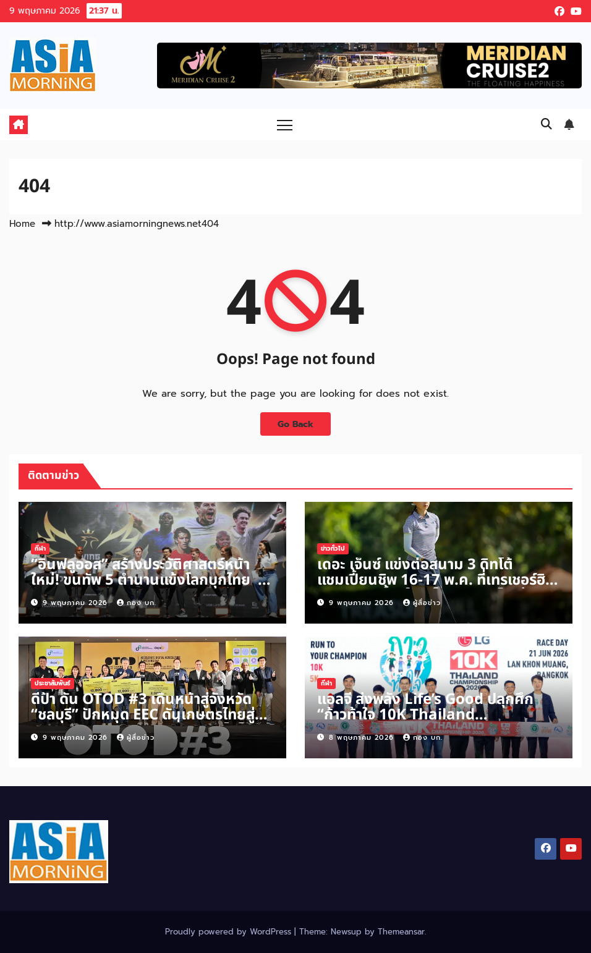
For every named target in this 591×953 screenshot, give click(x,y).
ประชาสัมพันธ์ (52, 683)
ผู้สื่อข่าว (422, 603)
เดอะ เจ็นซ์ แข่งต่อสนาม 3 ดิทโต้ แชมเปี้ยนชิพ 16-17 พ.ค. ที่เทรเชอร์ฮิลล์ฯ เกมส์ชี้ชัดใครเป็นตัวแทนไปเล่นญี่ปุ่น (431, 588)
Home (22, 224)
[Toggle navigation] (285, 124)
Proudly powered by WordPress (229, 932)
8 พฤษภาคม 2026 (363, 737)
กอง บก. (136, 603)
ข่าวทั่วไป (333, 548)
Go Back (295, 424)
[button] (546, 124)
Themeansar (401, 932)
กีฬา (40, 548)
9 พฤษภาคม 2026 (77, 603)
